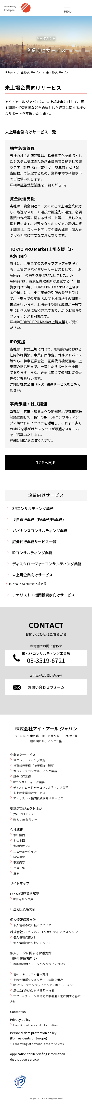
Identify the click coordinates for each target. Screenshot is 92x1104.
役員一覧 (19, 868)
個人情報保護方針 (23, 919)
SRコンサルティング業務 (32, 508)
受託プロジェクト (25, 814)
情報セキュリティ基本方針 (30, 974)
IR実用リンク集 (23, 899)
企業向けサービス (30, 72)
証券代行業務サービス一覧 (34, 541)
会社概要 (16, 829)
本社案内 (19, 835)
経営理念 (19, 857)
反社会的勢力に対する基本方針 (33, 990)
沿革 (16, 873)
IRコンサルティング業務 (32, 552)
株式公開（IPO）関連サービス (43, 384)
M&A (23, 440)
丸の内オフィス (23, 846)
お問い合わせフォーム (46, 687)
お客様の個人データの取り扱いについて (39, 964)
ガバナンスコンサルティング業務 (39, 530)
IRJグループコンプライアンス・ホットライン (43, 985)
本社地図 (19, 840)
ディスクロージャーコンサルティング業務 (46, 563)
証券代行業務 (30, 184)
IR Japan (10, 72)
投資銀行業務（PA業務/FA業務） (39, 519)
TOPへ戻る (46, 462)
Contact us (18, 1011)
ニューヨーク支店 (25, 851)
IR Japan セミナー (25, 819)
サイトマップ (19, 883)
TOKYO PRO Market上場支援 (27, 583)
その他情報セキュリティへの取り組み (38, 980)
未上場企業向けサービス (32, 574)
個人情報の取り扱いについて (32, 925)
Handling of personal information (35, 1025)
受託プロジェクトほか (26, 808)
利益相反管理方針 (23, 909)
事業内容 (19, 862)
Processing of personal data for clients (38, 1044)
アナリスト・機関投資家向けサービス (43, 594)
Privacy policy (20, 1019)
